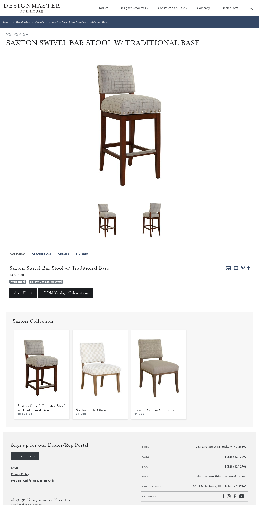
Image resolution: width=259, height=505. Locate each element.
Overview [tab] (17, 254)
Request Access (25, 456)
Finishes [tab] (82, 254)
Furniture (41, 22)
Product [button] (103, 8)
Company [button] (203, 8)
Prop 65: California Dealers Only (32, 481)
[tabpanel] (107, 220)
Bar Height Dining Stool (46, 282)
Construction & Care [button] (171, 8)
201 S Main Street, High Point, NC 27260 (219, 486)
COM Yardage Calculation (65, 293)
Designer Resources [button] (133, 8)
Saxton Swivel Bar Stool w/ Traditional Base (80, 22)
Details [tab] (63, 254)
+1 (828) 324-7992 (234, 457)
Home (7, 22)
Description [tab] (41, 254)
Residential (23, 22)
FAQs (14, 468)
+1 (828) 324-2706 (234, 467)
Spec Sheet (23, 293)
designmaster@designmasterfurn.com (221, 476)
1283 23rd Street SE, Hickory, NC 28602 (220, 447)
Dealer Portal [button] (230, 8)
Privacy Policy (20, 474)
